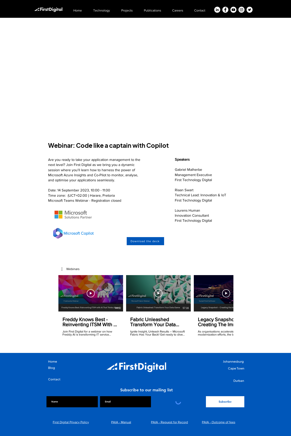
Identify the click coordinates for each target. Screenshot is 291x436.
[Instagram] (241, 10)
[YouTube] (233, 10)
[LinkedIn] (217, 10)
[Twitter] (250, 10)
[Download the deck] (145, 241)
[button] (105, 9)
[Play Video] (91, 293)
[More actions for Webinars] (70, 269)
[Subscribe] (225, 401)
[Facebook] (225, 10)
